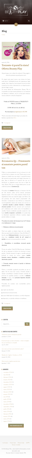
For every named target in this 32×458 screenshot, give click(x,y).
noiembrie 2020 (7, 385)
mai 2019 (5, 397)
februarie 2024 (7, 377)
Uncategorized (7, 123)
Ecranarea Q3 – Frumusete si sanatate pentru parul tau (16, 164)
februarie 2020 (7, 392)
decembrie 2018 (7, 404)
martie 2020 (6, 389)
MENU (6, 21)
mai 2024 (6, 375)
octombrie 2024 (7, 372)
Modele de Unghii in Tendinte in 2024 (12, 355)
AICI (15, 118)
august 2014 (6, 421)
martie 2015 (6, 419)
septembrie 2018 (7, 407)
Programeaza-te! (16, 426)
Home (3, 35)
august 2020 (6, 387)
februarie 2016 (7, 414)
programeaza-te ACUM (21, 112)
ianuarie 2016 (7, 416)
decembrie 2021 (7, 382)
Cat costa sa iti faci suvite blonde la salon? (13, 349)
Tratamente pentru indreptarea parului (11, 334)
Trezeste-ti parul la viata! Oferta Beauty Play (15, 67)
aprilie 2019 (6, 399)
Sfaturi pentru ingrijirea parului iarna (11, 361)
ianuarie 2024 (7, 380)
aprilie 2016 (6, 409)
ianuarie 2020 (7, 394)
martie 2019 (6, 402)
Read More (7, 128)
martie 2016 (6, 411)
